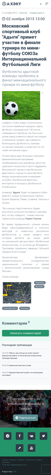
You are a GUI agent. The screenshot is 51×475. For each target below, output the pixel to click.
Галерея (39, 460)
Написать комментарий (25, 333)
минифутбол (10, 308)
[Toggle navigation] (47, 4)
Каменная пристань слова (20, 365)
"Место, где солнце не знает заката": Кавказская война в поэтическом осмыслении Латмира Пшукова (22, 355)
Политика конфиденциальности (14, 465)
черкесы (39, 282)
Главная (5, 460)
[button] (41, 4)
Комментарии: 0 (37, 13)
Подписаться (26, 417)
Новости (13, 460)
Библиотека (30, 460)
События (23, 13)
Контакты (6, 462)
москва (25, 308)
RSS (15, 472)
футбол (39, 286)
